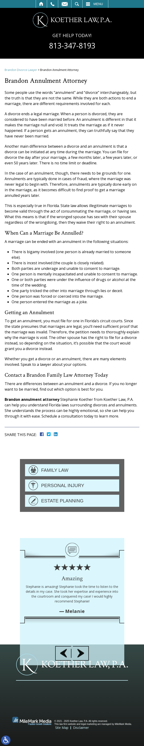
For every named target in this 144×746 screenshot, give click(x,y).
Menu (98, 4)
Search (76, 4)
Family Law (54, 485)
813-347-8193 (72, 46)
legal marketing (89, 724)
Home (41, 4)
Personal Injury (62, 500)
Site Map (61, 727)
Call (52, 4)
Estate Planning (62, 516)
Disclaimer (81, 727)
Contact (64, 4)
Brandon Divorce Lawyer (21, 70)
